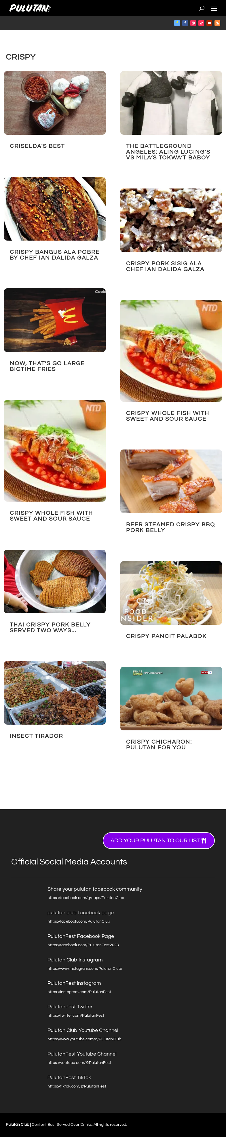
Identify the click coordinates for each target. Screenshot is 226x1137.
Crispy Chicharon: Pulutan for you (159, 745)
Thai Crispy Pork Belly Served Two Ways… (50, 627)
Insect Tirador (36, 736)
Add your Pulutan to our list (155, 840)
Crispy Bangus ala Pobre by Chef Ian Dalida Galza (55, 255)
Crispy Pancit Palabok (166, 636)
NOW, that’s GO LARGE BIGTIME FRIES (47, 366)
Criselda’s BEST (37, 146)
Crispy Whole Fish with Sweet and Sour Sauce (51, 516)
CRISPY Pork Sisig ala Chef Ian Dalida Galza (165, 266)
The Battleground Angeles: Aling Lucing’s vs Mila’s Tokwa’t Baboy (168, 152)
